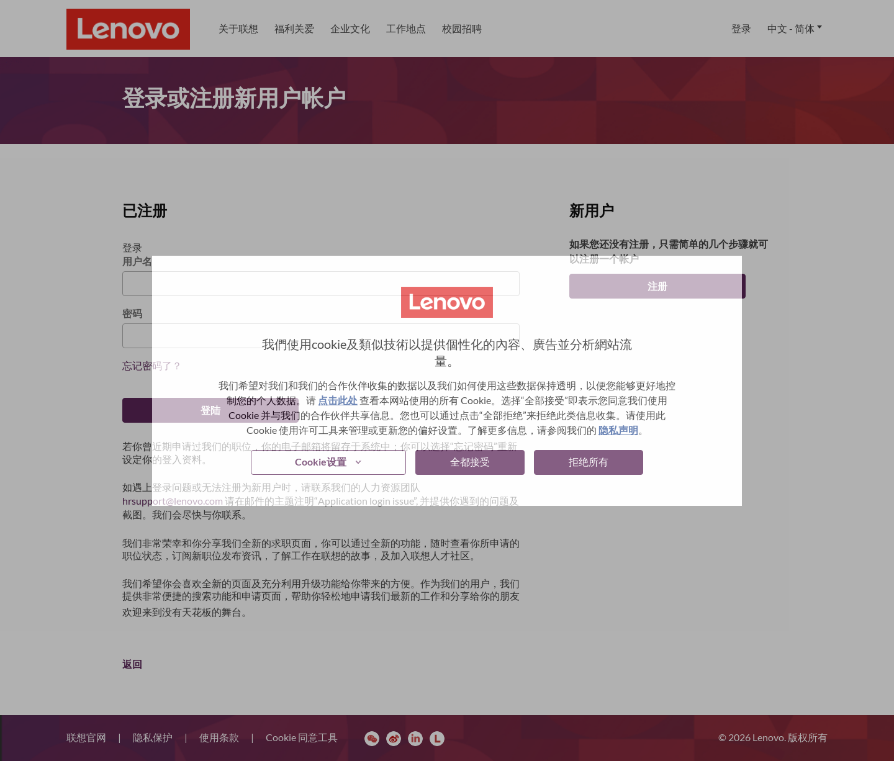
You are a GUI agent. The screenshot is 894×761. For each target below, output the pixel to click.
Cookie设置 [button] (320, 461)
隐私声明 (618, 430)
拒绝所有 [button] (588, 461)
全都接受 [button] (470, 461)
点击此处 (338, 400)
